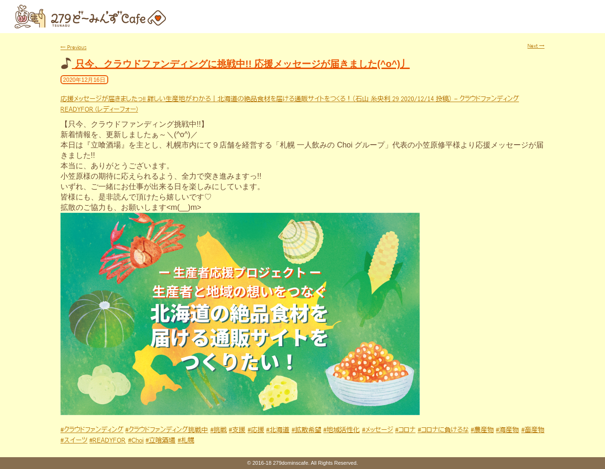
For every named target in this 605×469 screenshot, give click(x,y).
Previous (73, 47)
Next (535, 45)
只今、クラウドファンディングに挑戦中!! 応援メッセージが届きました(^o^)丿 (242, 64)
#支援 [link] (237, 429)
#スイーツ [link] (73, 440)
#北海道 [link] (277, 429)
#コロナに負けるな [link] (443, 429)
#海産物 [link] (507, 429)
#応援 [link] (256, 429)
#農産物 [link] (482, 429)
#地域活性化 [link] (341, 429)
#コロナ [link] (405, 429)
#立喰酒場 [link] (160, 440)
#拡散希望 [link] (306, 429)
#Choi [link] (136, 440)
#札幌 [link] (186, 440)
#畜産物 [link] (532, 429)
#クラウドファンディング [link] (91, 429)
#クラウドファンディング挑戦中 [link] (166, 429)
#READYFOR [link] (107, 440)
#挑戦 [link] (218, 429)
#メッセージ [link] (377, 429)
